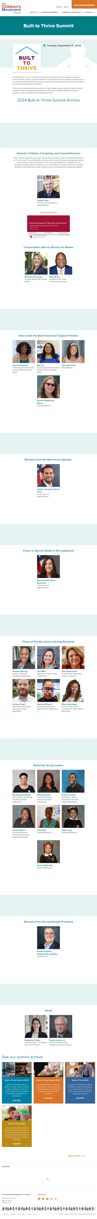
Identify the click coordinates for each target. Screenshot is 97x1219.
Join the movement (84, 5)
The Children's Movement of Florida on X (56, 1199)
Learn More (17, 1100)
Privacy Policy (21, 1214)
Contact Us (6, 1214)
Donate (58, 7)
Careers (35, 1214)
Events (66, 7)
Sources (29, 1214)
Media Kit (13, 1214)
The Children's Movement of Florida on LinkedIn (39, 1199)
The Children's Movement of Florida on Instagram (51, 1199)
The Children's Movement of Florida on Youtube (47, 1199)
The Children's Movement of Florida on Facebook (43, 1199)
